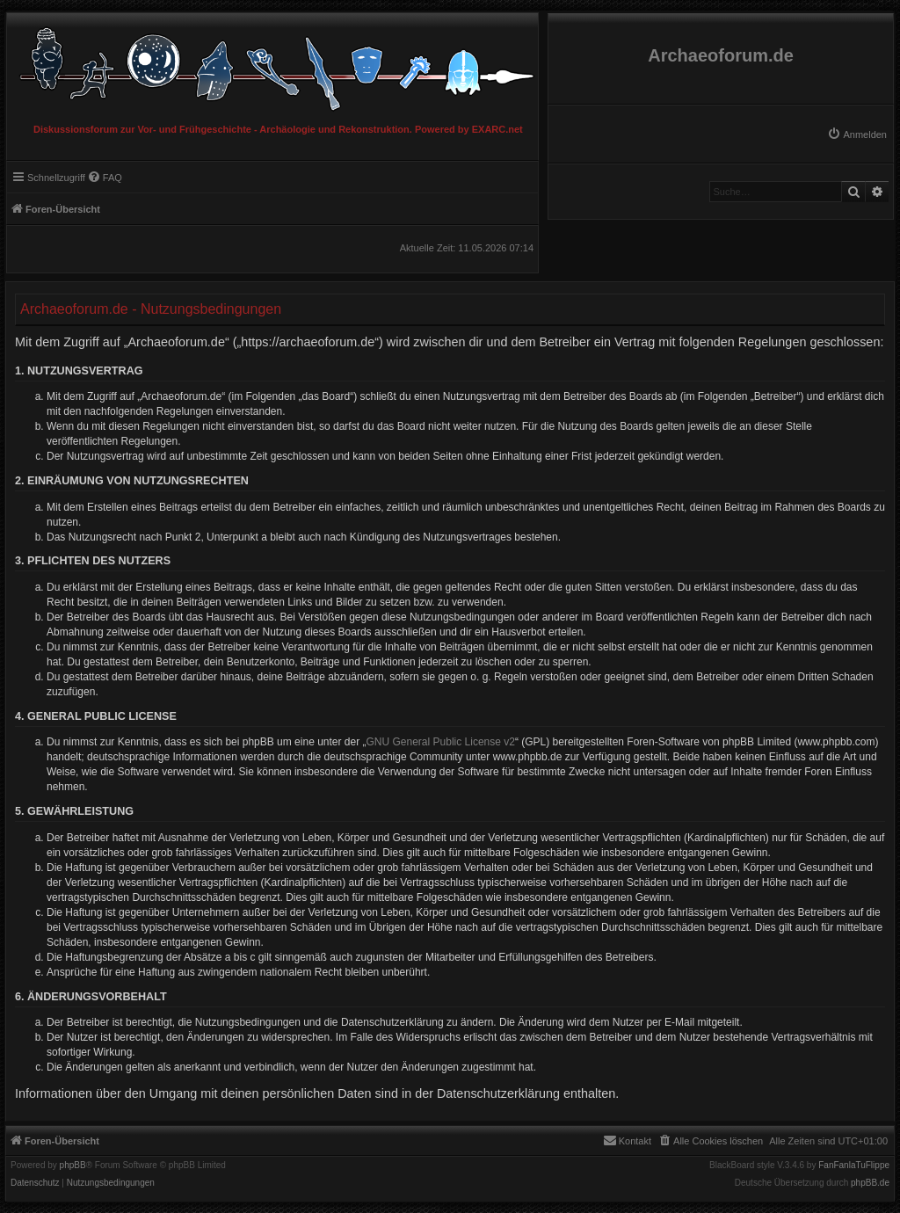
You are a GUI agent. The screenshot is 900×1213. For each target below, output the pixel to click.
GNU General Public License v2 (441, 742)
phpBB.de (870, 1183)
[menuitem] (857, 134)
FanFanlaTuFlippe (853, 1165)
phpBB (73, 1165)
